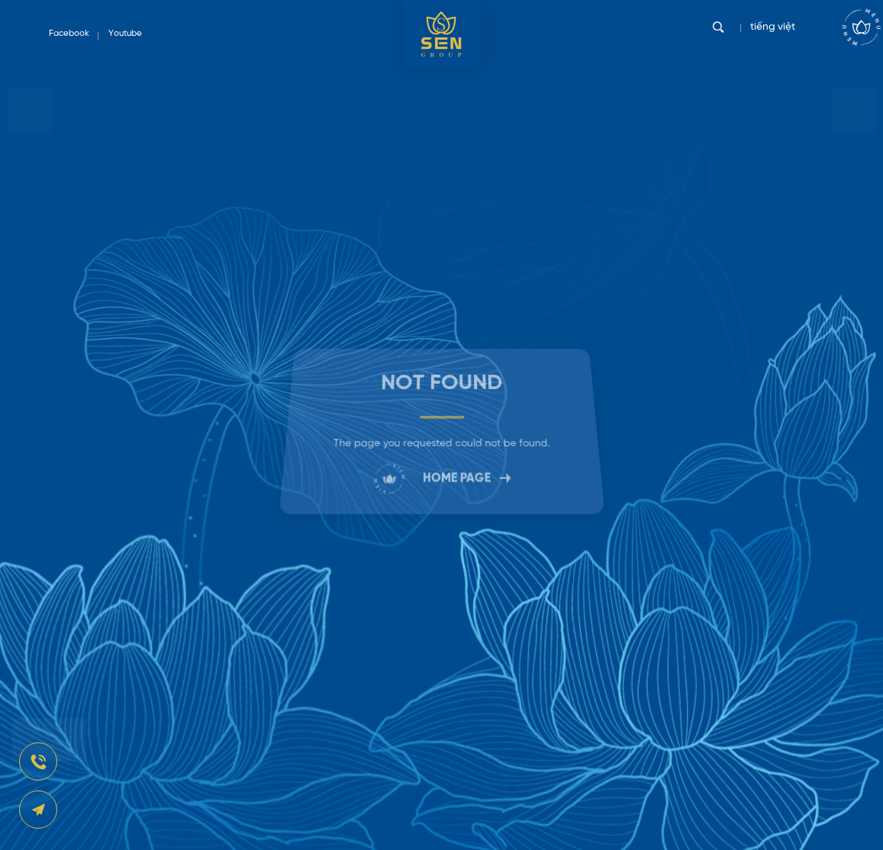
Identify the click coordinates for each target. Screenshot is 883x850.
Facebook (69, 33)
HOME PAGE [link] (441, 476)
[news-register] (38, 761)
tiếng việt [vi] (776, 33)
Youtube (125, 33)
